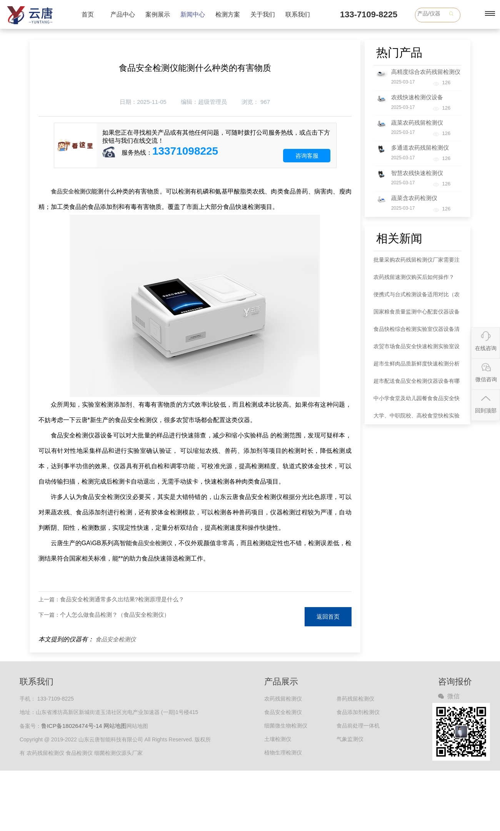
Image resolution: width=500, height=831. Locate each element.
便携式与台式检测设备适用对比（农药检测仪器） (416, 297)
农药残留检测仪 (283, 699)
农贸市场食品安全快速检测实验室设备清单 (416, 349)
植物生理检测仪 (283, 752)
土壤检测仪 (277, 739)
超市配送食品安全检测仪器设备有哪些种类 (416, 384)
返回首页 (328, 616)
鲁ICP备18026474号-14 (71, 726)
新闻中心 (192, 14)
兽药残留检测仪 (355, 699)
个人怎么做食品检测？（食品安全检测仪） (115, 614)
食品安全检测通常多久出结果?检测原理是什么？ (122, 599)
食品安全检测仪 (115, 639)
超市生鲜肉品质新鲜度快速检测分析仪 (416, 366)
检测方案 (227, 14)
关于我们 (262, 14)
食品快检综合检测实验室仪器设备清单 (416, 332)
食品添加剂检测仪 (358, 712)
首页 (88, 14)
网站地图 (115, 726)
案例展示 (157, 14)
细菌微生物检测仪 (285, 726)
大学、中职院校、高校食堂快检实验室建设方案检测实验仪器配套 (416, 418)
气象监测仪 (350, 739)
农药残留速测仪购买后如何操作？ (413, 277)
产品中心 (122, 14)
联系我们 (297, 14)
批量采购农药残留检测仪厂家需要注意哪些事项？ (416, 263)
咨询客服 (306, 155)
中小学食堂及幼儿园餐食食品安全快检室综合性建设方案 (416, 401)
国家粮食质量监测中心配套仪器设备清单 (416, 314)
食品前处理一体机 (358, 726)
